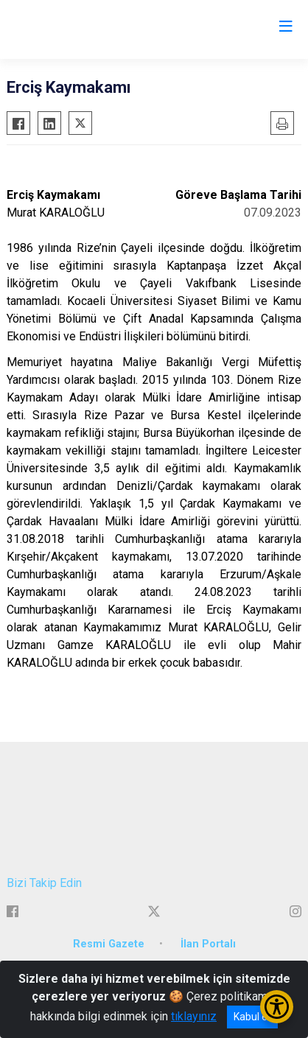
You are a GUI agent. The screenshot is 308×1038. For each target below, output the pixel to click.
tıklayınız (194, 1016)
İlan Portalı (208, 944)
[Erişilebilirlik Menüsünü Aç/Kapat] (276, 1006)
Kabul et (252, 1017)
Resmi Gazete (108, 944)
